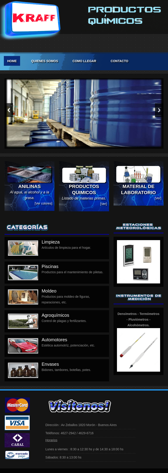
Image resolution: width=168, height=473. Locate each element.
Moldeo (49, 290)
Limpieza (51, 241)
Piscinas (50, 266)
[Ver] (103, 204)
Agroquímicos (55, 315)
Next (159, 110)
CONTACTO (119, 61)
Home (12, 61)
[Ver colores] (43, 203)
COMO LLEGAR (84, 61)
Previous (9, 110)
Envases (50, 364)
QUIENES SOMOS (44, 61)
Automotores (54, 339)
